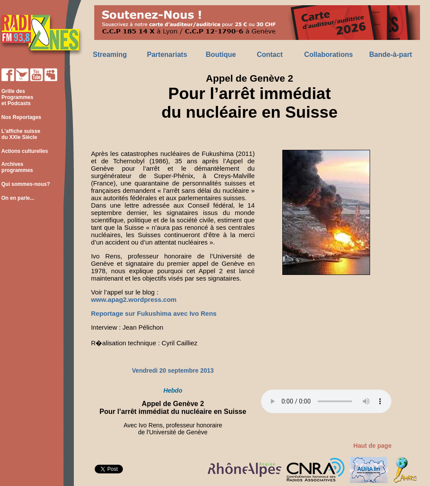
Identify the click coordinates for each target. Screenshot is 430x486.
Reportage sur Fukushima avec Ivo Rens (153, 313)
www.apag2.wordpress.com (133, 299)
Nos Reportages (21, 117)
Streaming (110, 54)
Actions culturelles (24, 151)
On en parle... (17, 198)
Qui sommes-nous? (25, 184)
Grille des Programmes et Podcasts (16, 97)
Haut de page (373, 445)
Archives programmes (16, 167)
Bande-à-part (390, 54)
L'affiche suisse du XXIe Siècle (20, 134)
